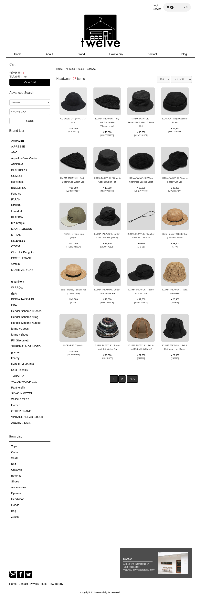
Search (30, 120)
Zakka (15, 516)
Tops (14, 446)
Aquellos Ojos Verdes (24, 158)
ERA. (14, 305)
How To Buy (55, 583)
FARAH (15, 199)
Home (17, 54)
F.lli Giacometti (20, 340)
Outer (14, 452)
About (49, 54)
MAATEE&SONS (21, 228)
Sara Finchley (19, 369)
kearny (15, 358)
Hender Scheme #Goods (26, 311)
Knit (13, 464)
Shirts (14, 458)
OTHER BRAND (21, 411)
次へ (132, 378)
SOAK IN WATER (22, 393)
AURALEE (17, 140)
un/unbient (17, 281)
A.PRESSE (18, 146)
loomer (15, 405)
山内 (14, 293)
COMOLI (16, 175)
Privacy (34, 583)
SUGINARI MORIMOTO (26, 346)
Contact (152, 54)
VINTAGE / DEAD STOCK (27, 417)
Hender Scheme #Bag (24, 316)
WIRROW (17, 287)
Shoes (15, 481)
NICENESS (18, 240)
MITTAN (16, 234)
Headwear (17, 499)
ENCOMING (18, 187)
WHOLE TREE (20, 399)
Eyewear (16, 493)
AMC (14, 152)
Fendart (16, 193)
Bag (13, 510)
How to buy (116, 54)
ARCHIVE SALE (21, 422)
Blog (184, 54)
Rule (44, 583)
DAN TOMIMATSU (22, 364)
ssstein (15, 264)
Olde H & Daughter (22, 252)
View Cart (30, 82)
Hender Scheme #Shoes (26, 322)
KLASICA (17, 217)
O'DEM (15, 246)
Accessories (18, 487)
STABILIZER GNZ (22, 269)
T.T (13, 275)
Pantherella (18, 387)
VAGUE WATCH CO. (24, 381)
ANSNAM (17, 164)
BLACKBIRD (19, 170)
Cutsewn (16, 469)
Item (80, 69)
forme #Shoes (19, 334)
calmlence (17, 181)
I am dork (17, 211)
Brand (81, 54)
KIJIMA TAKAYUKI (22, 299)
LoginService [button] (157, 7)
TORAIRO (17, 375)
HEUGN (16, 205)
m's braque (18, 223)
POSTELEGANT (21, 258)
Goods (15, 505)
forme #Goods (20, 328)
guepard (16, 352)
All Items (70, 69)
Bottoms (16, 475)
